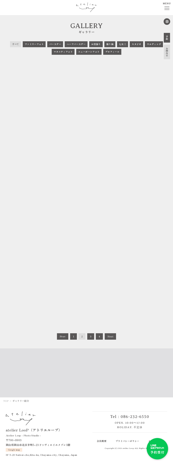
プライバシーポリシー (127, 441)
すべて (15, 44)
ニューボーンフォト (89, 51)
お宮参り (96, 44)
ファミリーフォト (34, 44)
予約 (167, 37)
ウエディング (154, 44)
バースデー (55, 44)
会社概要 (101, 441)
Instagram (167, 21)
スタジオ (136, 44)
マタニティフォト (63, 51)
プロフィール (112, 51)
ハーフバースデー (76, 44)
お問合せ (167, 52)
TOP (6, 400)
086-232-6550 (135, 417)
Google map (14, 449)
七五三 (122, 44)
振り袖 (109, 44)
